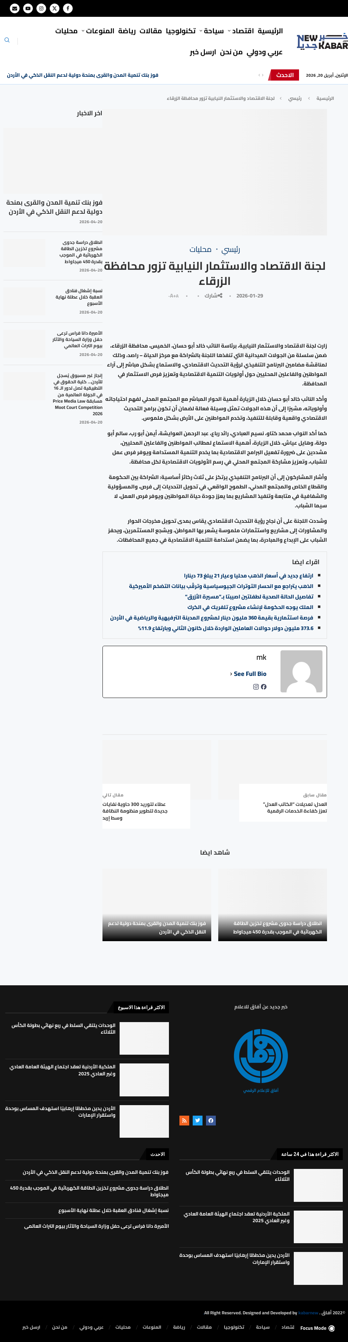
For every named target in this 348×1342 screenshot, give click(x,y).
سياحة (214, 30)
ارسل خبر (203, 51)
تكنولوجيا (181, 30)
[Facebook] (68, 8)
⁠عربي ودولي (265, 51)
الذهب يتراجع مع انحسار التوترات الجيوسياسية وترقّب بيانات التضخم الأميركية (221, 586)
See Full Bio (250, 673)
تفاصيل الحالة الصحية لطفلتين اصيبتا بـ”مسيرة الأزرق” (249, 596)
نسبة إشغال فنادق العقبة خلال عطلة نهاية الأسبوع (79, 297)
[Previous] (259, 75)
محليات (66, 30)
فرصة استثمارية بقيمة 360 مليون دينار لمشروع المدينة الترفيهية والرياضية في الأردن (211, 617)
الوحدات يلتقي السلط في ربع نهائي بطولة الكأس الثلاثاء (63, 1029)
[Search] (6, 42)
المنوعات (100, 30)
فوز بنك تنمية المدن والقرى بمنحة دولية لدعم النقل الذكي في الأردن (82, 75)
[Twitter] (54, 8)
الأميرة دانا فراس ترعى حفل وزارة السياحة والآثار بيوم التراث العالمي (77, 339)
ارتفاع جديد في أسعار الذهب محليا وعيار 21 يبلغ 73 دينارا (248, 575)
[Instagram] (41, 8)
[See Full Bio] (231, 673)
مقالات (151, 30)
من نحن (231, 51)
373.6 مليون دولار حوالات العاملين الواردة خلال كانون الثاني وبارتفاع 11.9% (225, 628)
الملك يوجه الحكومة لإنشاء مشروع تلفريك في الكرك (250, 607)
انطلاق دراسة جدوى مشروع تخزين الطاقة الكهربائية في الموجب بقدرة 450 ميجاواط (277, 927)
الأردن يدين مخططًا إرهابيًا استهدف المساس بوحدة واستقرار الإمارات (60, 1112)
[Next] (262, 75)
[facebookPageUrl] (264, 688)
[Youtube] (28, 8)
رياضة (127, 30)
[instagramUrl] (256, 688)
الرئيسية (270, 30)
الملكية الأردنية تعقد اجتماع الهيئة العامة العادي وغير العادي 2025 (62, 1070)
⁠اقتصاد (243, 30)
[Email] (15, 8)
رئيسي (294, 98)
